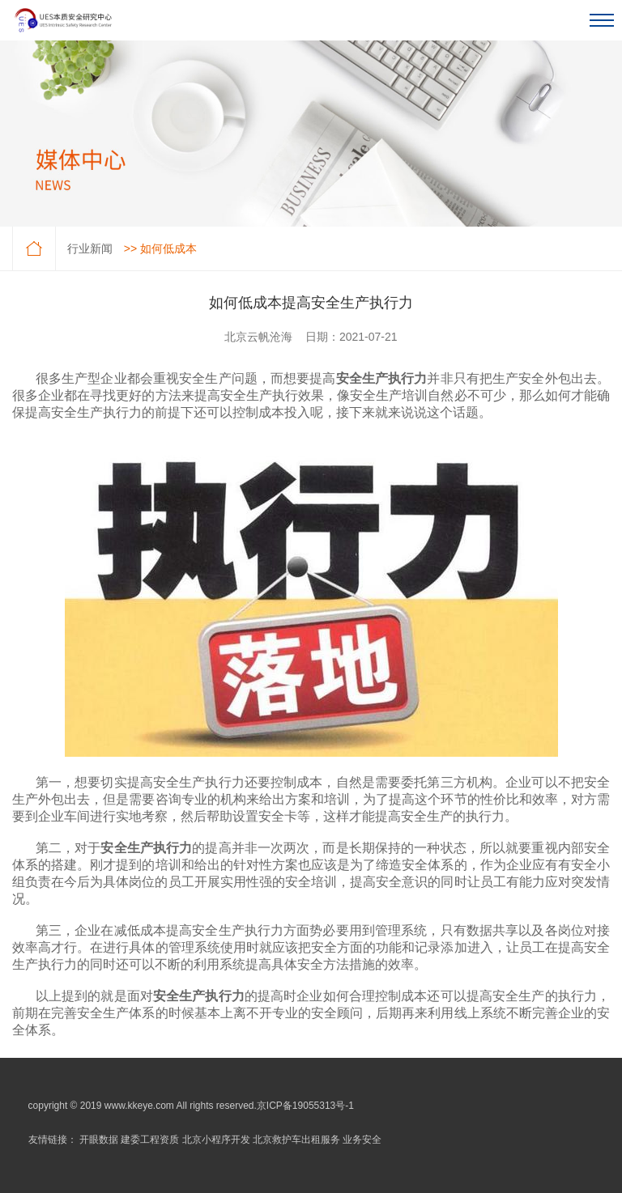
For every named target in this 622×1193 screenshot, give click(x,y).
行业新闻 (90, 248)
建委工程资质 (150, 1139)
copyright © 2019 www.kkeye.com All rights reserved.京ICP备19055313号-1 (191, 1105)
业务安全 (362, 1139)
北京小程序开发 (216, 1139)
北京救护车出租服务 (296, 1139)
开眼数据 (98, 1139)
